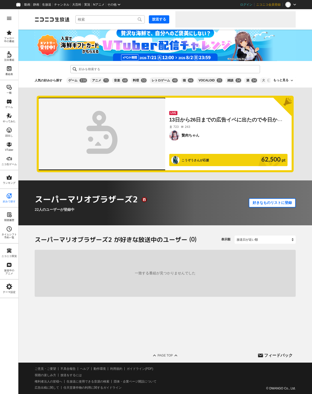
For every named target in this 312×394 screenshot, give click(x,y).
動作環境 (100, 368)
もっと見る (281, 80)
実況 (87, 4)
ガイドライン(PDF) (140, 368)
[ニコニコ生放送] (52, 19)
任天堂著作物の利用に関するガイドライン (92, 387)
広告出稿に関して (47, 387)
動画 (27, 4)
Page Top (165, 355)
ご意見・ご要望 (45, 369)
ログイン (246, 4)
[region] (9, 201)
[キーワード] (110, 19)
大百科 (76, 4)
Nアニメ (99, 4)
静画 (36, 4)
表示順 (225, 239)
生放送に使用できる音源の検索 (88, 381)
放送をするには (71, 375)
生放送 (46, 4)
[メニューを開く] (9, 18)
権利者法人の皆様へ (48, 381)
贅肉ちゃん (190, 135)
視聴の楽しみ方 (45, 375)
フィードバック (278, 355)
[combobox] (110, 19)
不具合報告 (68, 368)
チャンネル (61, 4)
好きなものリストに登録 (272, 203)
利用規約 (116, 368)
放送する (159, 19)
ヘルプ (84, 368)
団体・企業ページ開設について (135, 381)
